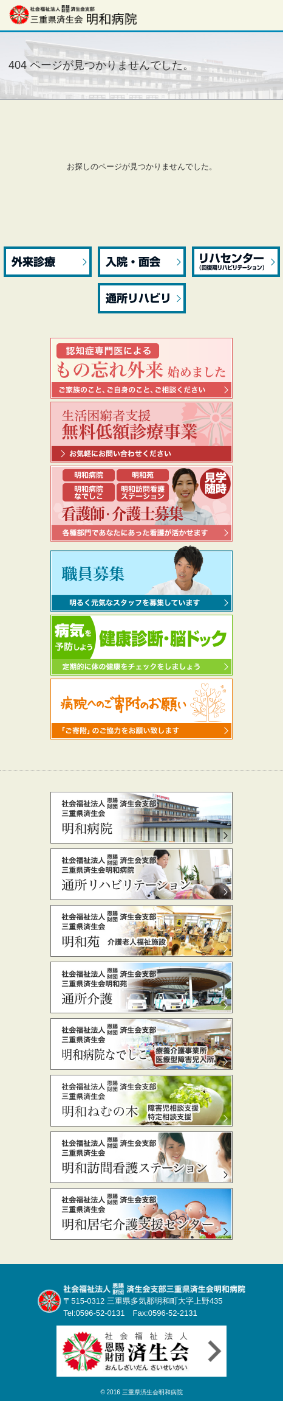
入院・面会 (142, 261)
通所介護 (141, 987)
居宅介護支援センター (141, 1214)
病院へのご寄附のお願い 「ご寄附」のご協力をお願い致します (141, 709)
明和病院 (141, 818)
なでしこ (141, 1044)
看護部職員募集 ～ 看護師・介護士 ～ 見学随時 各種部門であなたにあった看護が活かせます (141, 504)
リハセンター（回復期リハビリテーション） (236, 261)
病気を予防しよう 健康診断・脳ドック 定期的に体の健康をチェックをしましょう (141, 645)
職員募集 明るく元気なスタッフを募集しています (141, 578)
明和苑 (141, 931)
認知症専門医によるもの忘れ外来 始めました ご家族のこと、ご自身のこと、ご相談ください (141, 368)
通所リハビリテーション (141, 874)
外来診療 (48, 261)
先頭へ (263, 1384)
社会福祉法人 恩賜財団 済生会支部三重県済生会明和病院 (73, 14)
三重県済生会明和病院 (152, 1392)
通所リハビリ (142, 298)
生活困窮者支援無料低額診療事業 (141, 432)
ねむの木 (141, 1101)
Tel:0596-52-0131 (93, 1313)
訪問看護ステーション (141, 1157)
